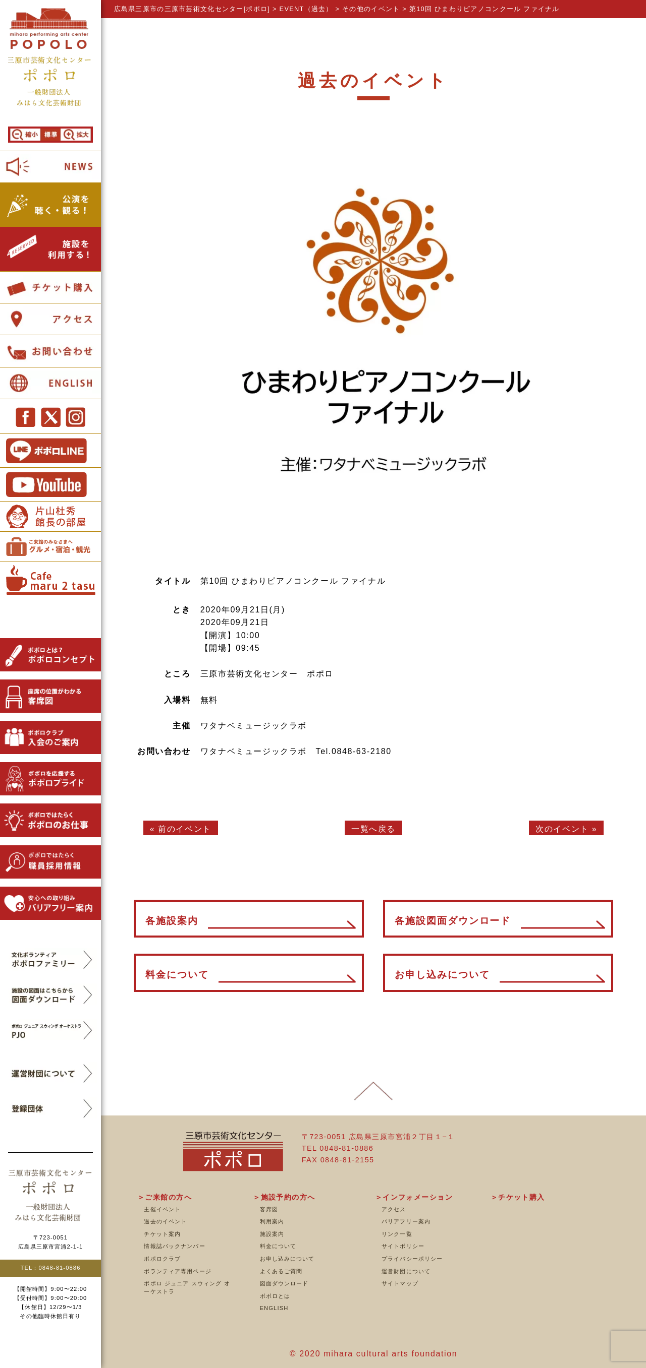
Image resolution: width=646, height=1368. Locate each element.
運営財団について (406, 1271)
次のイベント (562, 829)
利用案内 (272, 1221)
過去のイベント (165, 1221)
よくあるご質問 (281, 1271)
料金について (278, 1246)
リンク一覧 (397, 1234)
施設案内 (272, 1234)
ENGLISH (274, 1308)
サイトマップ (400, 1283)
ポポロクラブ (162, 1259)
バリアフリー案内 (406, 1221)
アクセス (394, 1209)
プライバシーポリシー (412, 1259)
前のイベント (184, 829)
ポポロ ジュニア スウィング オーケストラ (187, 1287)
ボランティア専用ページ (177, 1271)
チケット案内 (162, 1234)
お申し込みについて (287, 1259)
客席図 (269, 1209)
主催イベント (162, 1209)
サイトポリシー (403, 1246)
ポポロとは (275, 1296)
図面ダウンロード (284, 1283)
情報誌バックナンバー (174, 1246)
